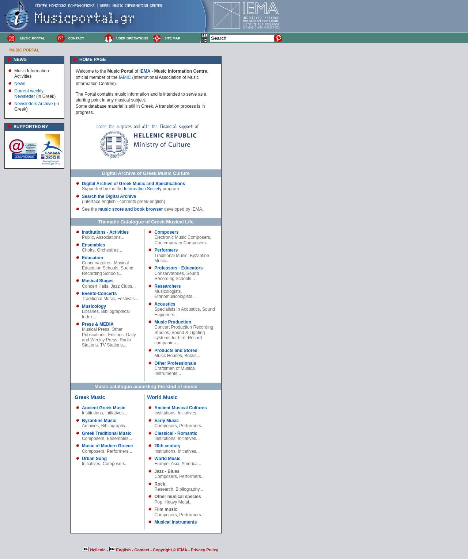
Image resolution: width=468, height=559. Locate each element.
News (19, 83)
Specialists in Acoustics (177, 309)
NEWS (20, 59)
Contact (142, 550)
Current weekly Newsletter (29, 93)
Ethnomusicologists (173, 296)
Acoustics (164, 304)
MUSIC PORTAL (32, 38)
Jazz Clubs (121, 286)
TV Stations (111, 345)
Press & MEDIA (98, 324)
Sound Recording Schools (107, 270)
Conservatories (169, 273)
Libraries (90, 311)
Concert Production (173, 327)
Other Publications (102, 332)
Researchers (167, 286)
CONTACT (76, 38)
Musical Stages (98, 280)
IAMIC (125, 77)
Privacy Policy (204, 550)
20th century (167, 445)
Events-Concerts (99, 293)
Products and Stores (175, 350)
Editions (116, 334)
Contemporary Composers (180, 242)
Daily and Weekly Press (109, 337)
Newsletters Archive (33, 103)
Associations (108, 237)
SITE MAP (172, 38)
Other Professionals (175, 363)
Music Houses (168, 355)
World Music (162, 397)
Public (88, 237)
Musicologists (167, 291)
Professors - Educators (178, 268)
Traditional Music (98, 298)
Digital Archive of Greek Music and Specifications (133, 183)
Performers (166, 250)
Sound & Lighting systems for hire (179, 335)
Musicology (94, 306)
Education (92, 257)
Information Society (143, 188)
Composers (166, 232)
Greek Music (90, 397)
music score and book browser (130, 209)
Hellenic (94, 550)
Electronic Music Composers (182, 237)
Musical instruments (175, 522)
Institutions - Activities (105, 232)
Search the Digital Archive (109, 196)
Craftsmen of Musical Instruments (175, 371)
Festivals (126, 298)
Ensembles (93, 245)
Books (190, 355)
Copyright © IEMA (170, 550)
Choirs (88, 250)
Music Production (172, 322)
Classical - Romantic (175, 433)
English (120, 550)
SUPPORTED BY (31, 126)
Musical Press (95, 329)
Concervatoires (97, 262)
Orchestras (107, 250)
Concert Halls (95, 286)
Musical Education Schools (105, 265)
